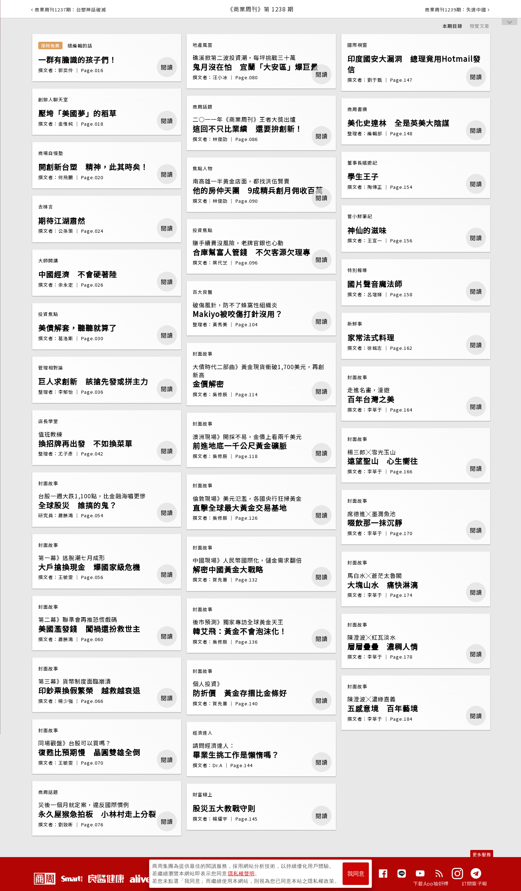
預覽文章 (480, 25)
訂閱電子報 (474, 883)
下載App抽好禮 (430, 883)
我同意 (355, 874)
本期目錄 (452, 25)
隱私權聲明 (241, 873)
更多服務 (481, 854)
